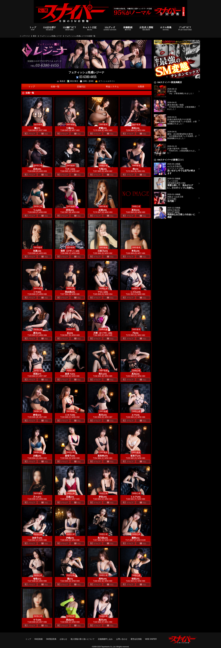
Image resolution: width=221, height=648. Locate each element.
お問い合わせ (121, 639)
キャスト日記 (90, 28)
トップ (32, 28)
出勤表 (141, 86)
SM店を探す (49, 28)
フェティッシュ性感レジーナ (51, 36)
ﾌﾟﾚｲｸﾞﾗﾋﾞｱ (185, 28)
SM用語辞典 (51, 639)
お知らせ (63, 639)
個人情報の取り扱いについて (83, 639)
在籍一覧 (55, 86)
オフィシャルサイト (105, 81)
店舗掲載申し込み (105, 639)
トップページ (25, 36)
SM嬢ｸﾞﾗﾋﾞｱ (69, 28)
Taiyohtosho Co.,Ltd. (108, 647)
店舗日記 (81, 86)
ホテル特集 (165, 28)
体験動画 (127, 28)
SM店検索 (38, 639)
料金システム (112, 86)
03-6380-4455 (86, 77)
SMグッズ (109, 28)
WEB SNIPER (151, 639)
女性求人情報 (146, 28)
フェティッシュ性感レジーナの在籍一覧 (80, 36)
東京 (34, 36)
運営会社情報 (136, 639)
